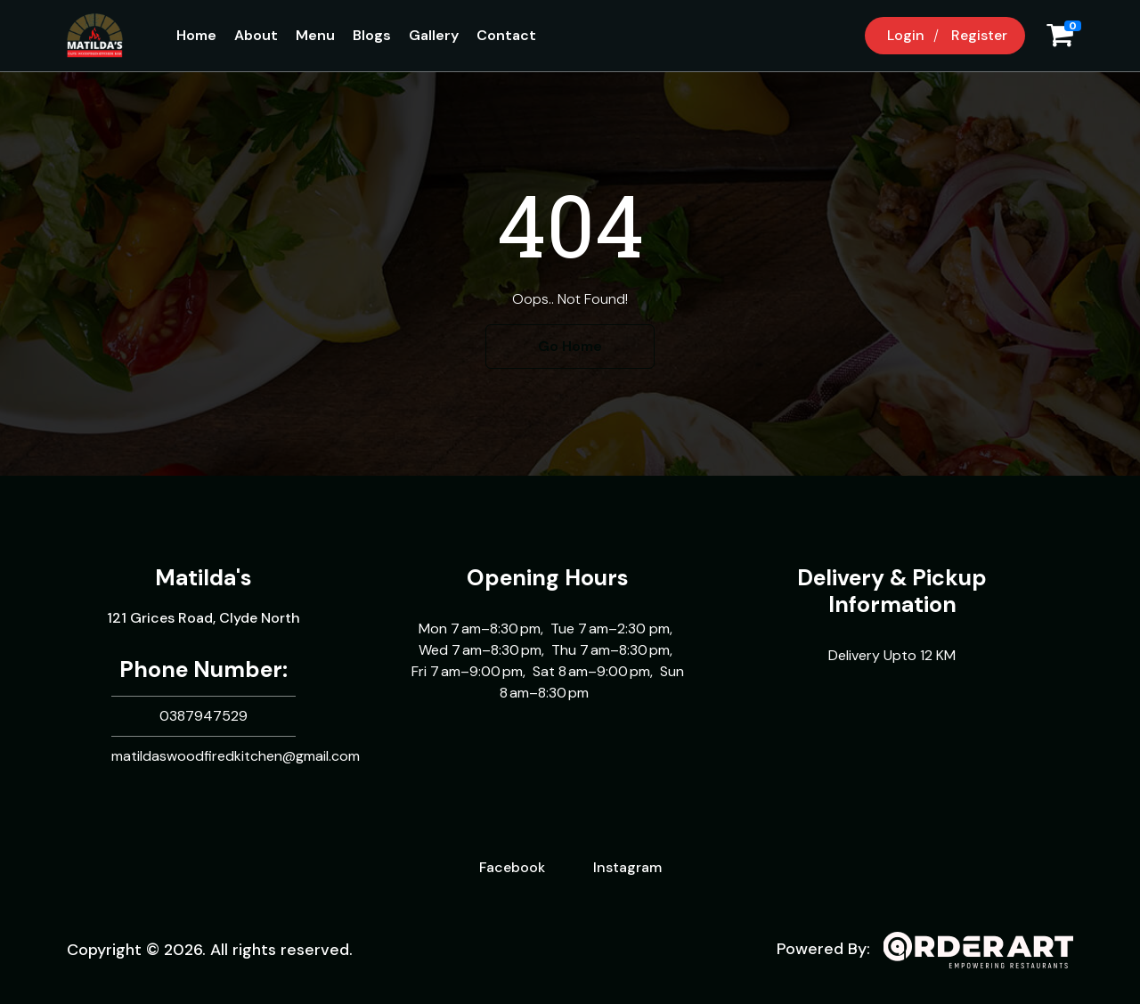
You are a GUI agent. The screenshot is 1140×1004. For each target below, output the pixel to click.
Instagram (627, 867)
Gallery (434, 35)
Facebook (512, 867)
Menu (315, 35)
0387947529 (203, 715)
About (256, 35)
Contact (506, 35)
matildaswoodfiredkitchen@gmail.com (235, 756)
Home (196, 35)
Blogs (372, 35)
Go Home (570, 346)
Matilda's (203, 577)
